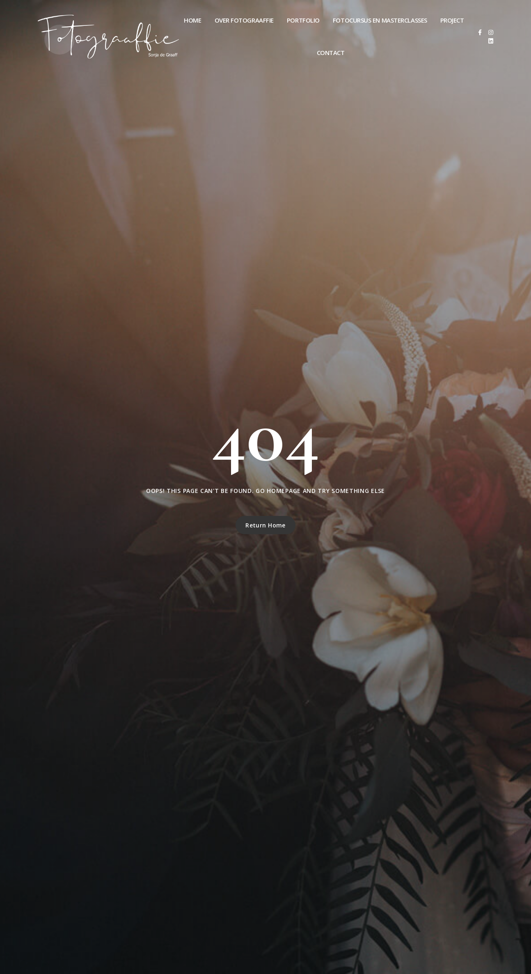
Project (452, 20)
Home (192, 20)
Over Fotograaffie (244, 20)
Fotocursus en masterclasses (380, 20)
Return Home (265, 525)
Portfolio (303, 20)
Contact (331, 52)
